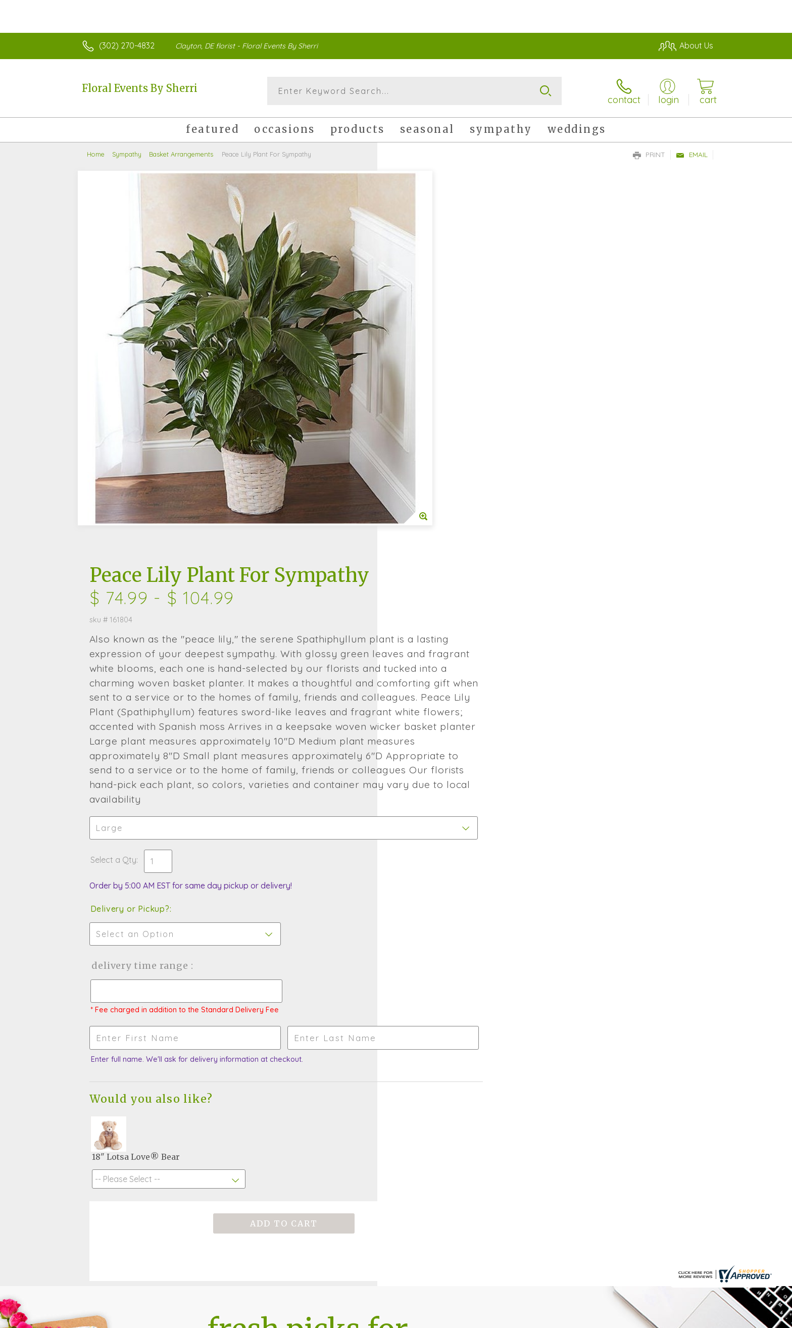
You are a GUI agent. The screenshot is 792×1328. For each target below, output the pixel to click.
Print (649, 154)
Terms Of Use (492, 1317)
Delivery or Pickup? (436, 543)
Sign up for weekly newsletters (522, 1004)
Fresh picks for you (307, 1009)
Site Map (686, 1317)
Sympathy (126, 154)
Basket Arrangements (181, 154)
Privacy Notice (551, 1317)
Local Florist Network (623, 1317)
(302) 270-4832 (127, 45)
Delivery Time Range (447, 600)
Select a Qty (420, 494)
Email (692, 154)
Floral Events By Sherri (139, 88)
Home (96, 154)
